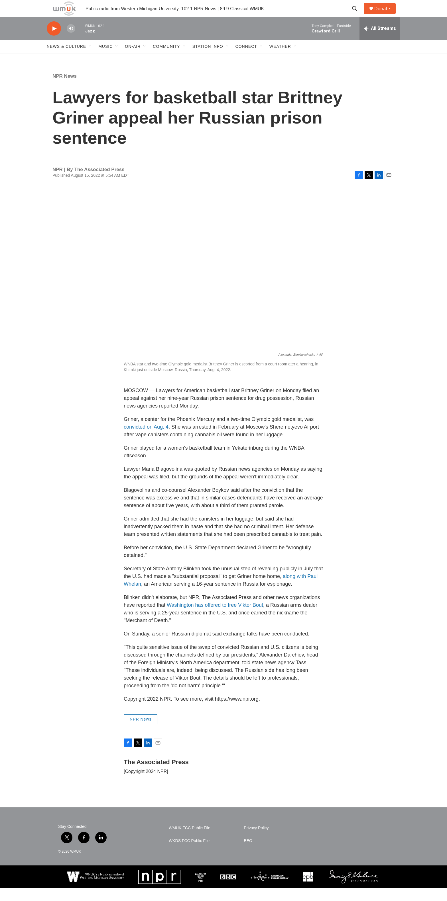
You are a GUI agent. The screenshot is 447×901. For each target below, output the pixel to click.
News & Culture (66, 59)
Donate (386, 15)
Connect (246, 59)
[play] (53, 41)
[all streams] (379, 41)
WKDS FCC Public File (189, 853)
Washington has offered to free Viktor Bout (215, 618)
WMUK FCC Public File (189, 841)
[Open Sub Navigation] (90, 59)
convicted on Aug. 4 (146, 440)
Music (105, 59)
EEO (248, 853)
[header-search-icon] (357, 15)
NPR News (64, 89)
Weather (280, 59)
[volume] (71, 41)
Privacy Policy (256, 841)
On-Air (133, 59)
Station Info (207, 59)
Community (166, 59)
